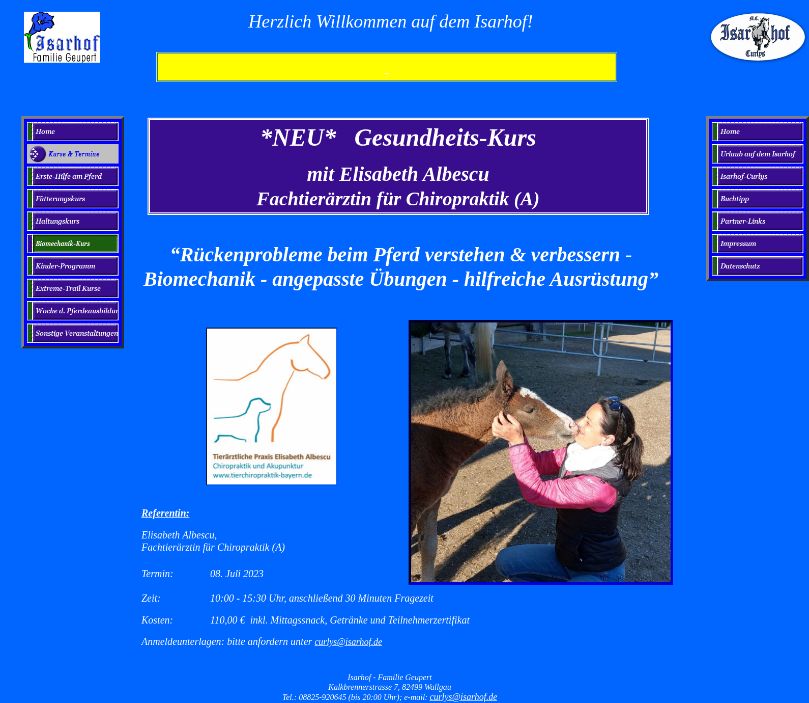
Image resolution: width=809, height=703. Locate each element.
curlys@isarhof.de (348, 642)
